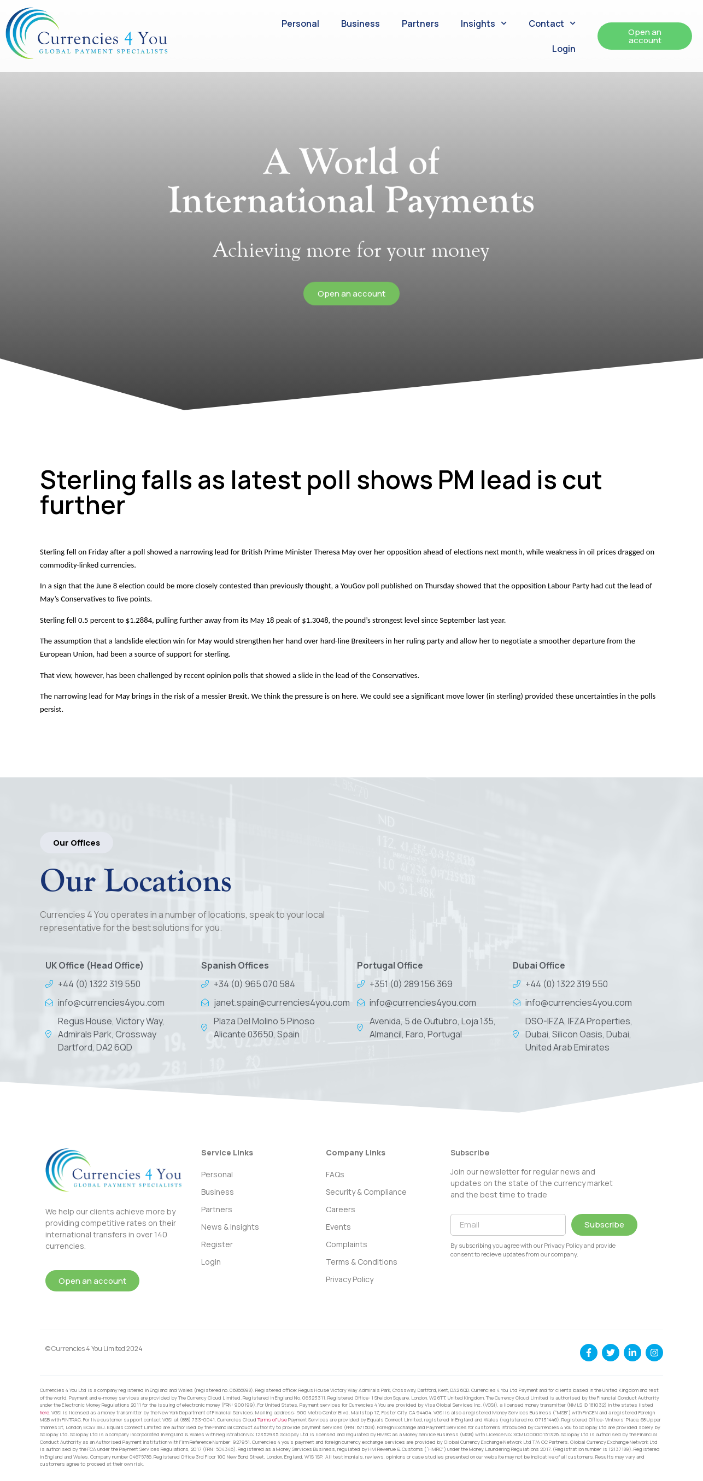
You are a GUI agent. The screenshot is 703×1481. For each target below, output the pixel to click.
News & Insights (230, 1227)
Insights (484, 23)
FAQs (335, 1174)
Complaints (346, 1244)
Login (564, 49)
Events (338, 1227)
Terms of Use (272, 1419)
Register (217, 1244)
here (44, 1412)
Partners (420, 23)
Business (360, 23)
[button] (76, 842)
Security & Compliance (366, 1192)
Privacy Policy (349, 1279)
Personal (300, 23)
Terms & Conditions (361, 1261)
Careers (340, 1209)
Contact (552, 23)
